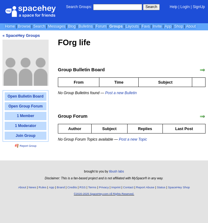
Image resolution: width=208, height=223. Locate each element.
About (191, 26)
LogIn (185, 7)
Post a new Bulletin (121, 93)
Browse (24, 26)
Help (173, 7)
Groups (116, 26)
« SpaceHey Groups (21, 35)
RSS (83, 187)
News (32, 187)
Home (10, 26)
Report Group (26, 145)
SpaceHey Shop (179, 187)
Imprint (116, 187)
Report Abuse (145, 187)
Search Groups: (79, 7)
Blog (72, 26)
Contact (128, 187)
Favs (146, 26)
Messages (56, 26)
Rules (42, 187)
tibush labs (116, 171)
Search (151, 7)
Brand (61, 187)
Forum (101, 26)
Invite (157, 26)
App (168, 26)
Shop (178, 26)
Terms (92, 187)
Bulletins (86, 26)
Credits (72, 187)
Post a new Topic (133, 139)
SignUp (199, 7)
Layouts (132, 26)
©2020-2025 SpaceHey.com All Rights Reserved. (104, 193)
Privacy (104, 187)
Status (161, 187)
